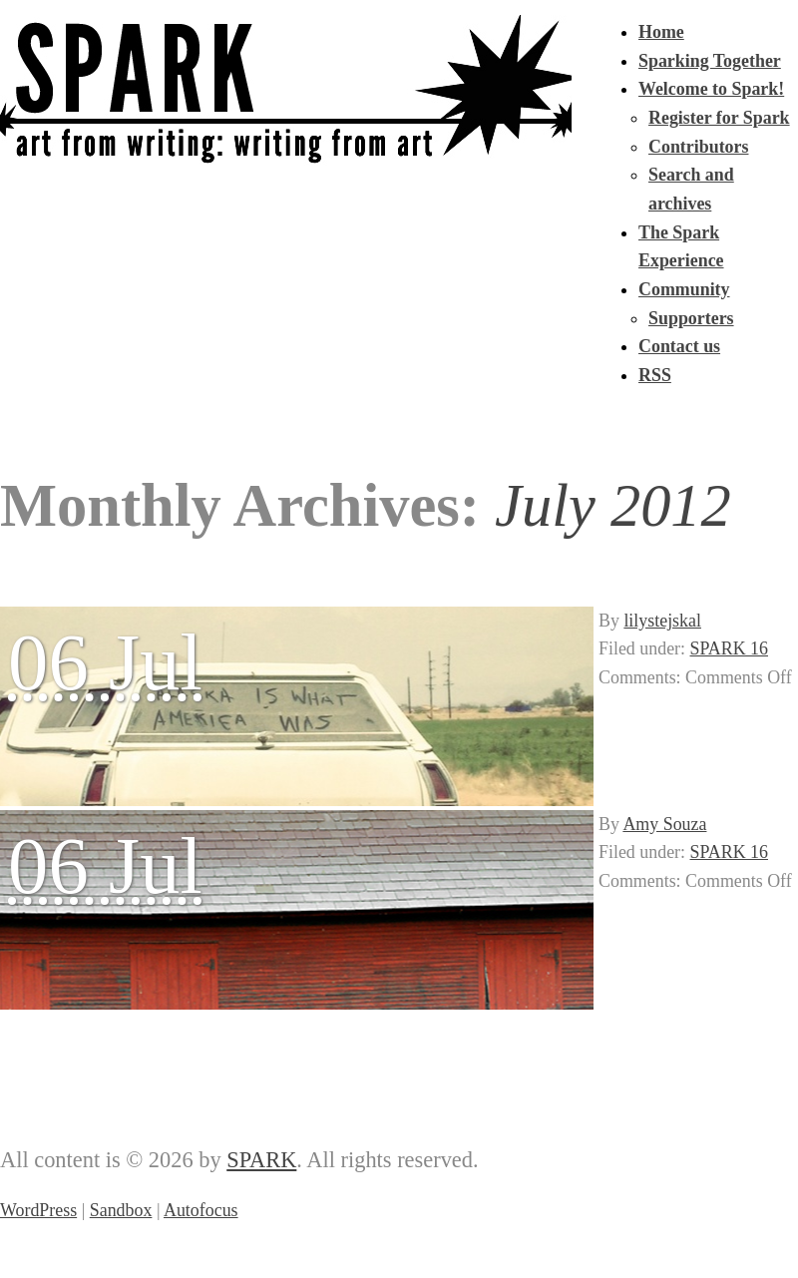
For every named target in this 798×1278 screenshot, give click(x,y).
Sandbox (121, 1210)
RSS (654, 375)
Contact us (679, 346)
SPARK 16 (729, 648)
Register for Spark (719, 118)
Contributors (698, 147)
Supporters (691, 318)
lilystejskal (662, 621)
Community (684, 289)
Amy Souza (664, 824)
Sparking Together (709, 61)
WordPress (38, 1210)
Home (661, 32)
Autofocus (201, 1210)
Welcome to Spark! (711, 89)
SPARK (261, 1159)
